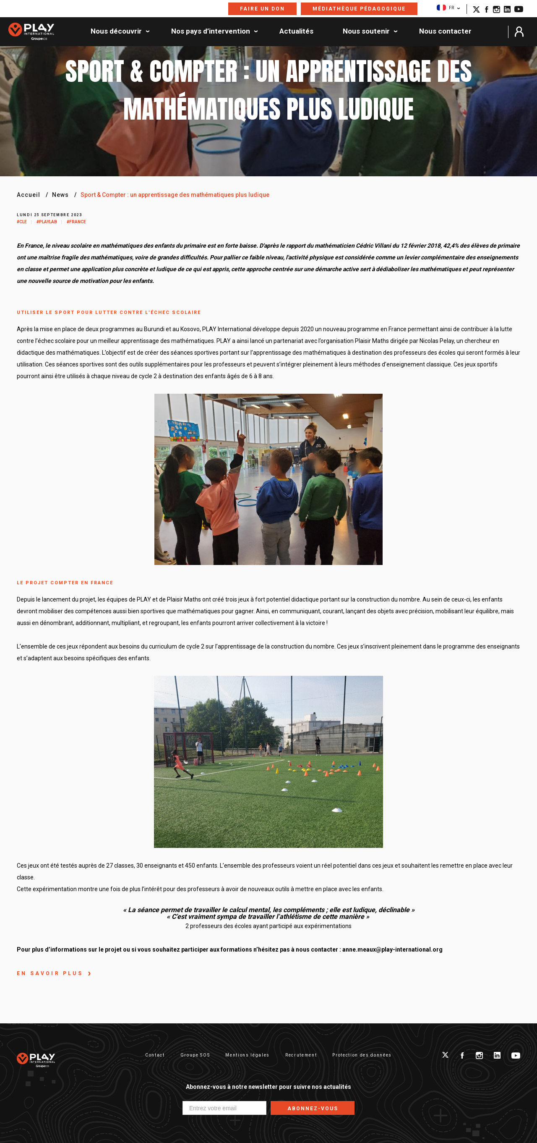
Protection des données (362, 1055)
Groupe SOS (195, 1055)
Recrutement (301, 1055)
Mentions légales (247, 1055)
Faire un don (262, 9)
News (60, 194)
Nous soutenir (366, 31)
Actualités (296, 31)
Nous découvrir (116, 31)
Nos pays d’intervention (210, 31)
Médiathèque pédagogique (359, 9)
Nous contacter (445, 31)
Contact (155, 1055)
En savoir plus (50, 973)
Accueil (28, 194)
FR (445, 7)
